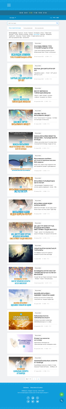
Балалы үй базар (23, 34)
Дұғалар (11, 34)
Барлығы (20, 32)
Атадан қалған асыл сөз (37, 36)
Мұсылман (37, 34)
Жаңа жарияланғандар (15, 28)
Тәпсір (16, 34)
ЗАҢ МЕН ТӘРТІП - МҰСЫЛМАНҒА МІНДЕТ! (42, 114)
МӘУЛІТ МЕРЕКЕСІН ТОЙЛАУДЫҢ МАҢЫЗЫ (42, 92)
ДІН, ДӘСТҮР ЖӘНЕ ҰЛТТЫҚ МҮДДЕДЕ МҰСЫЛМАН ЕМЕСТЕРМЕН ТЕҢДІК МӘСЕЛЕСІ (45, 227)
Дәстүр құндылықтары (15, 37)
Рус (54, 17)
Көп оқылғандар (39, 28)
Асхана (31, 34)
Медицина (49, 34)
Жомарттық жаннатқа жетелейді (41, 339)
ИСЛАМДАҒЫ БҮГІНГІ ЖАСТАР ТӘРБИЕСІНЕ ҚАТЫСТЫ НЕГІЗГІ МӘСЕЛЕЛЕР (45, 272)
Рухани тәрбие (26, 36)
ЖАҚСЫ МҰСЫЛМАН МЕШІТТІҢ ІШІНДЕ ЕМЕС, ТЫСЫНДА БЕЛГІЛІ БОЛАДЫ (45, 137)
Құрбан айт (12, 36)
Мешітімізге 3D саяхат (36, 387)
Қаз (51, 17)
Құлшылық (26, 37)
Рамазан (30, 32)
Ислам (26, 32)
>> (38, 379)
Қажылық (18, 36)
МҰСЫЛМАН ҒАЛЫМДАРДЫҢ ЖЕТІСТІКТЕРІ (44, 182)
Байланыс (26, 387)
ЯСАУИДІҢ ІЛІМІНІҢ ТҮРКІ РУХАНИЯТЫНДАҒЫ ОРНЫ (43, 47)
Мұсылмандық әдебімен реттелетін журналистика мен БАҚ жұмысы (45, 160)
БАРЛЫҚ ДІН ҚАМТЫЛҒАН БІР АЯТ (44, 69)
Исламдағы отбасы (39, 32)
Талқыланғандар (27, 28)
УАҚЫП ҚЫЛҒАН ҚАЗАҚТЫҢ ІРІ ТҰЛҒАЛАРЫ (45, 249)
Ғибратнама (48, 32)
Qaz (57, 17)
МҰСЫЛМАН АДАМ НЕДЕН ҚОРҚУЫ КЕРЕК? (43, 204)
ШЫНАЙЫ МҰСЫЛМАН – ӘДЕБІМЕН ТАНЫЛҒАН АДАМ (44, 294)
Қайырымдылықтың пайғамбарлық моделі (42, 316)
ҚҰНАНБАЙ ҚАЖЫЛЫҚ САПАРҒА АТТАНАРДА (45, 361)
